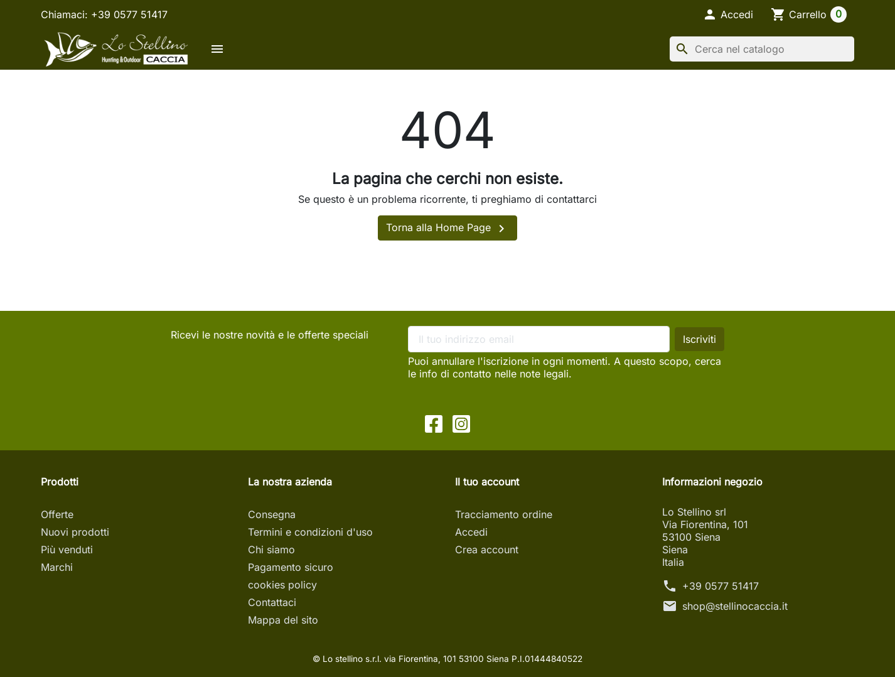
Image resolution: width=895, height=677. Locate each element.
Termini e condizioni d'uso (310, 532)
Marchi (57, 567)
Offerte (57, 514)
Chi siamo (271, 549)
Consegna (272, 514)
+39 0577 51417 (720, 586)
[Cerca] (762, 49)
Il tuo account (487, 481)
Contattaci (272, 602)
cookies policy (282, 584)
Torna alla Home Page (447, 228)
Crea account (486, 549)
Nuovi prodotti (75, 532)
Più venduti (67, 549)
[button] (728, 14)
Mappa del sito (283, 620)
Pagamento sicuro (290, 567)
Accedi (471, 532)
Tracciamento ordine (503, 514)
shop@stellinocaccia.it (735, 606)
